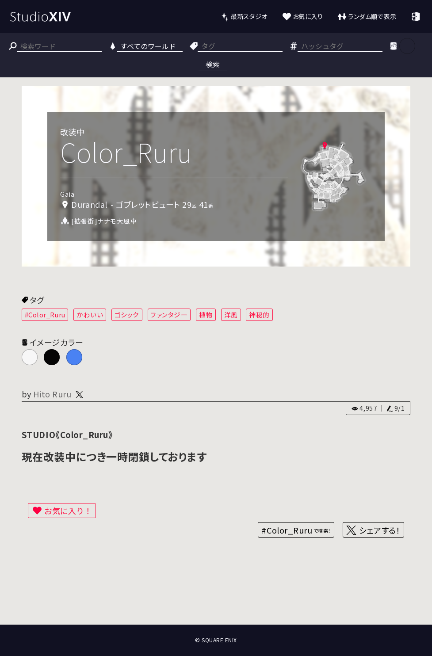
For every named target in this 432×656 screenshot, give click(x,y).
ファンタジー (168, 314)
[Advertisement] (216, 592)
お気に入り (308, 16)
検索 (213, 64)
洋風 (231, 314)
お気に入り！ (68, 510)
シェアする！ (379, 530)
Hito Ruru (52, 394)
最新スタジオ (248, 16)
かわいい (89, 314)
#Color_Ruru (45, 314)
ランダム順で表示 (372, 16)
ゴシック (127, 314)
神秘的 (259, 314)
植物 (206, 314)
